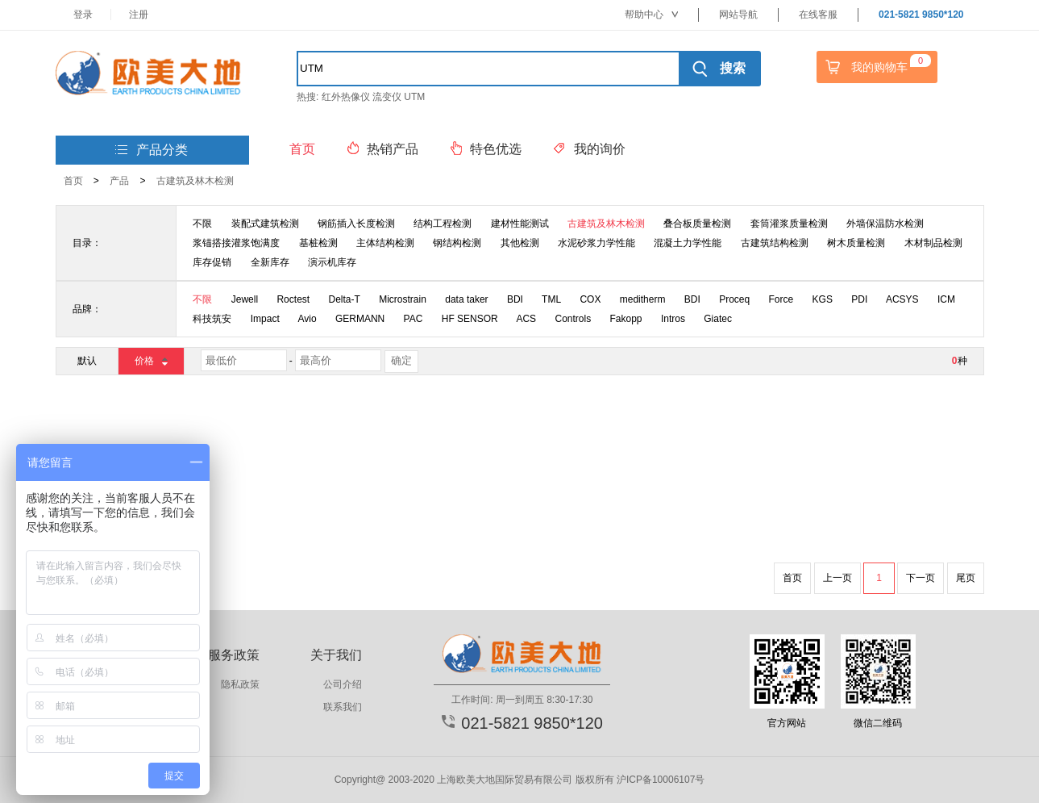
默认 (87, 360)
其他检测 (520, 243)
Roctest (293, 299)
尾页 (965, 577)
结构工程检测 (443, 223)
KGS (822, 299)
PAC (413, 318)
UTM (414, 96)
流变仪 (386, 96)
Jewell (244, 299)
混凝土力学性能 (687, 243)
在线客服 (818, 14)
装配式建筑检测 (265, 223)
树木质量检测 (856, 243)
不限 (202, 223)
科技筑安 (212, 318)
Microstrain (402, 299)
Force (781, 299)
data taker (466, 299)
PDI (859, 299)
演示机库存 (332, 262)
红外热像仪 (346, 96)
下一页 (920, 577)
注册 (138, 14)
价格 (150, 360)
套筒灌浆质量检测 (789, 223)
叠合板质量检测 (697, 223)
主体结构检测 (385, 243)
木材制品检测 (933, 243)
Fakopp (626, 318)
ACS (526, 318)
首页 (73, 180)
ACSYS (902, 299)
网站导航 (738, 14)
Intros (673, 318)
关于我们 (336, 655)
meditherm (643, 299)
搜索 (718, 68)
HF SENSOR (470, 318)
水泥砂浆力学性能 (596, 243)
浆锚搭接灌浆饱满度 (236, 243)
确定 (401, 360)
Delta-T (343, 299)
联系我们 (342, 707)
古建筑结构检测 (774, 243)
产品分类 (151, 150)
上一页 (837, 577)
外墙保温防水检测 (885, 223)
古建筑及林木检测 (195, 180)
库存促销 (212, 262)
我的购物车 (876, 67)
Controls (573, 318)
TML (551, 299)
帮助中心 (651, 14)
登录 (83, 14)
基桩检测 (318, 243)
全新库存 (270, 262)
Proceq (734, 299)
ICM (946, 299)
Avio (306, 318)
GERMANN (359, 318)
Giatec (718, 318)
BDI (515, 299)
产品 (119, 180)
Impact (265, 318)
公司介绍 (342, 684)
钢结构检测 (457, 243)
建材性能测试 (520, 223)
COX (590, 299)
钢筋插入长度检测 (356, 223)
